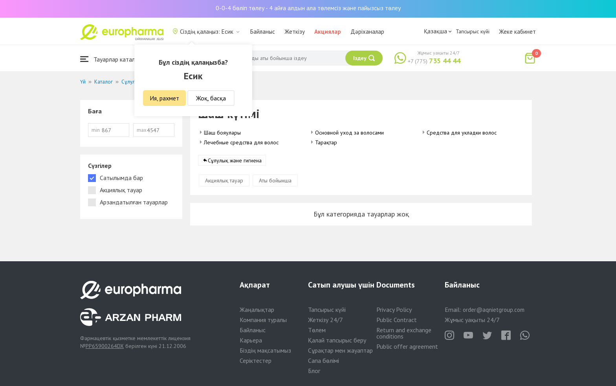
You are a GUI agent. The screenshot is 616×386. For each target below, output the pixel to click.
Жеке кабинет (517, 31)
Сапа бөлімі (323, 360)
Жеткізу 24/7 (325, 320)
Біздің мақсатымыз (265, 350)
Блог (314, 371)
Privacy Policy (394, 309)
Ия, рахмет (164, 98)
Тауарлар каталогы (112, 59)
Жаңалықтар (257, 309)
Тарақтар (326, 142)
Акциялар (327, 31)
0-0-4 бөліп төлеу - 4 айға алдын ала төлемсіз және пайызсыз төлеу (308, 8)
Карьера (251, 340)
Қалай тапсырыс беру (337, 340)
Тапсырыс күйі (473, 31)
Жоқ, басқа (211, 98)
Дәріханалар (367, 31)
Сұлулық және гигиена (235, 160)
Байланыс (262, 31)
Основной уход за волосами (349, 132)
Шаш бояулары (222, 132)
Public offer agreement (407, 346)
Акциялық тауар (224, 180)
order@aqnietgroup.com (493, 309)
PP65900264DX (105, 346)
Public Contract (396, 320)
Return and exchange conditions (403, 333)
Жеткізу (294, 31)
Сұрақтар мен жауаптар (340, 350)
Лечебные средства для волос (241, 142)
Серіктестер (255, 360)
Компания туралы (263, 320)
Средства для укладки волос (462, 132)
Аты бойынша (275, 180)
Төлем (317, 330)
